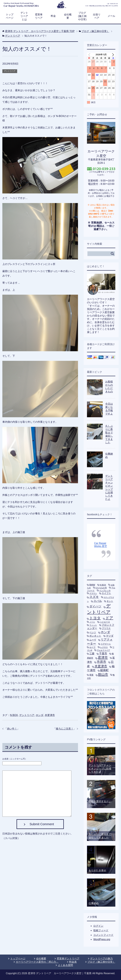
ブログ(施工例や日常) (82, 16)
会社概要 (68, 16)
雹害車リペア (39, 16)
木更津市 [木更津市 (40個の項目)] (101, 666)
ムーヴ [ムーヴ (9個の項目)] (92, 640)
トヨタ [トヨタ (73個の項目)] (95, 618)
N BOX (14, 715)
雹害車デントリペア (68, 958)
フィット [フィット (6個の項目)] (93, 625)
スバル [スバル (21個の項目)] (97, 601)
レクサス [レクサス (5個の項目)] (104, 647)
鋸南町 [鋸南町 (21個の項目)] (104, 670)
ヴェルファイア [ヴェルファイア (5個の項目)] (103, 650)
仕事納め (94, 903)
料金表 (73, 962)
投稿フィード (100, 930)
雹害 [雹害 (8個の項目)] (91, 675)
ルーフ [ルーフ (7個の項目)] (92, 647)
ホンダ (39, 715)
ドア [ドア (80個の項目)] (109, 618)
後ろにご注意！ (64, 728)
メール (111, 16)
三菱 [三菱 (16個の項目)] (91, 653)
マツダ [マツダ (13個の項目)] (109, 635)
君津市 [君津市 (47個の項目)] (103, 657)
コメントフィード (103, 935)
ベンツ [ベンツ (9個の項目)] (92, 632)
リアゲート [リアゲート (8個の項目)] (106, 644)
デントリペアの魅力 (101, 958)
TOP (40, 31)
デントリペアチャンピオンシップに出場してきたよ (100, 768)
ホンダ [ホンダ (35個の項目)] (105, 632)
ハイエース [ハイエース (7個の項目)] (105, 622)
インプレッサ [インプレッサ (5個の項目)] (105, 591)
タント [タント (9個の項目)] (110, 601)
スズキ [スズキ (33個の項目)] (94, 597)
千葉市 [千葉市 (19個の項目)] (103, 653)
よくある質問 (65, 965)
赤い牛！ (12, 728)
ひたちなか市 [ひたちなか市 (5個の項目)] (101, 588)
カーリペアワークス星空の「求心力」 (37, 962)
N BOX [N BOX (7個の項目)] (103, 585)
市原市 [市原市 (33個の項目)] (101, 661)
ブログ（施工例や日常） (101, 962)
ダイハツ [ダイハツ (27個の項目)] (95, 606)
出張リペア (97, 16)
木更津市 (50, 715)
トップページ (9, 16)
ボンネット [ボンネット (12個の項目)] (95, 635)
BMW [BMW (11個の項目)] (92, 585)
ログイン (98, 926)
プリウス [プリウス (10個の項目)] (106, 628)
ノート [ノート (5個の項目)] (92, 622)
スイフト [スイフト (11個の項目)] (106, 593)
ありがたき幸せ (97, 870)
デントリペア (9, 71)
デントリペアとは (24, 16)
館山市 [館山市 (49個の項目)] (103, 674)
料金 (53, 16)
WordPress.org (101, 939)
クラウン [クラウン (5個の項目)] (93, 593)
